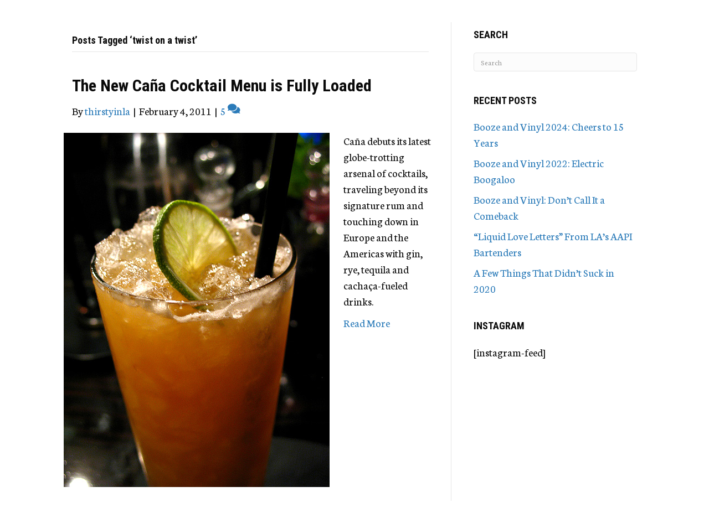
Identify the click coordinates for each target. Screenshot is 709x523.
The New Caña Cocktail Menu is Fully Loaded (222, 85)
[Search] (555, 62)
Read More (366, 322)
